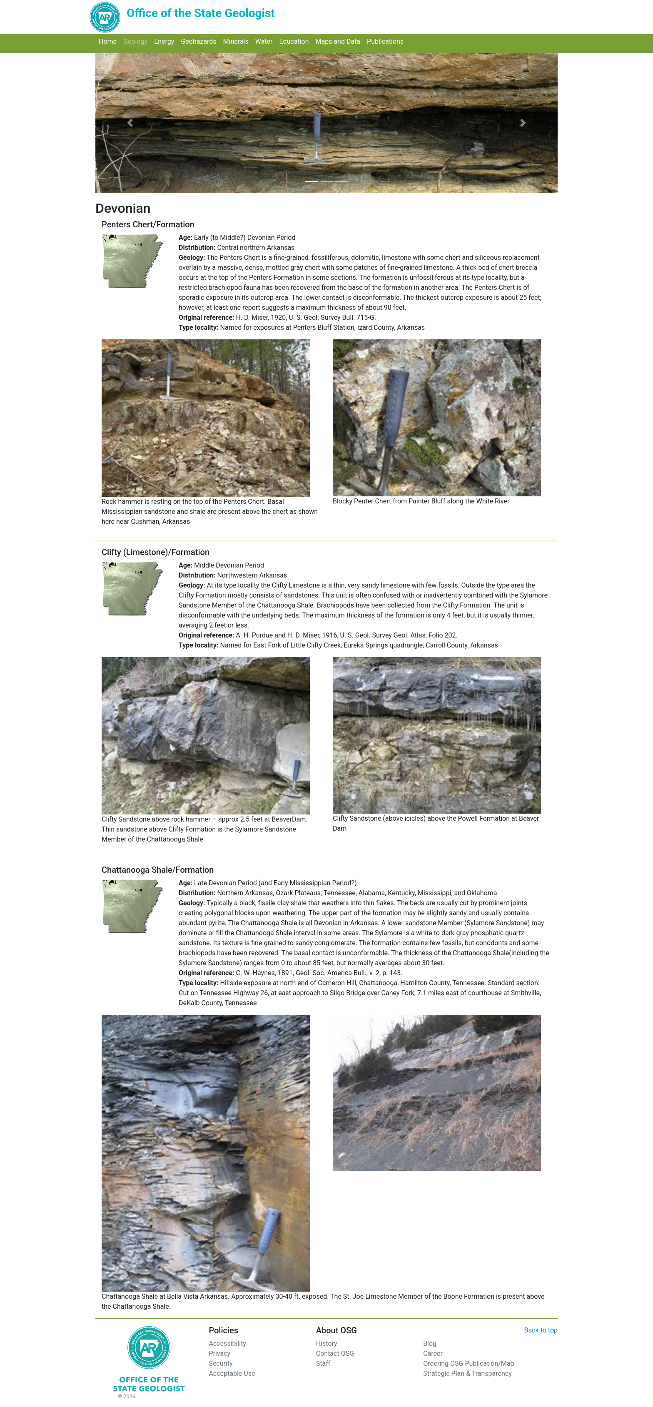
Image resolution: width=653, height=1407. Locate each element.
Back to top (541, 1330)
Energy (165, 41)
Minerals (237, 41)
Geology (137, 41)
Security (220, 1363)
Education (295, 41)
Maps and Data (339, 41)
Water (265, 41)
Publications (387, 41)
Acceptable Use (232, 1373)
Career (433, 1353)
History (326, 1343)
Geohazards (200, 41)
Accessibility (227, 1343)
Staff (323, 1363)
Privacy (219, 1353)
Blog (429, 1343)
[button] (130, 123)
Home (109, 41)
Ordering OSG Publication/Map (468, 1363)
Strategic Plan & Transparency (467, 1373)
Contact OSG (335, 1353)
